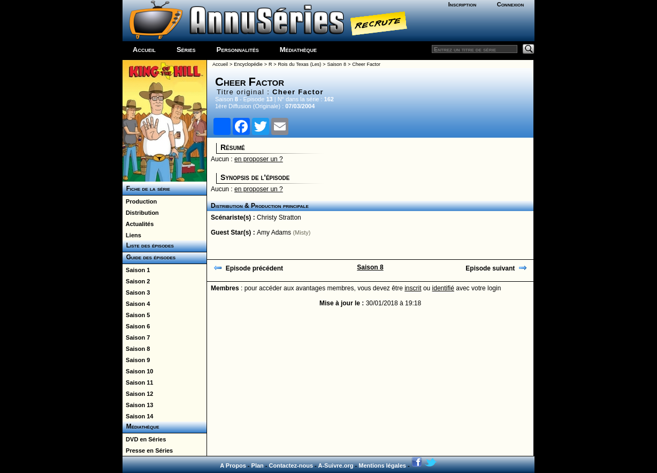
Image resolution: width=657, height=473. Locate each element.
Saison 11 (138, 382)
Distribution (141, 212)
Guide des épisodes (149, 257)
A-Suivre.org (335, 465)
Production (140, 201)
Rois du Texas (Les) (300, 64)
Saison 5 (136, 315)
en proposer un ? (258, 159)
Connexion (510, 4)
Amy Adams (274, 232)
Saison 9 (136, 360)
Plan (257, 465)
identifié (443, 288)
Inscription (462, 4)
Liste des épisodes (148, 245)
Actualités (138, 224)
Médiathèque (298, 50)
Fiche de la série (146, 188)
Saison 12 (138, 394)
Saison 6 (136, 326)
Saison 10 (138, 371)
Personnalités (238, 50)
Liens (132, 235)
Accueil (144, 50)
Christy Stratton (279, 217)
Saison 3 (136, 292)
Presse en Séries (148, 450)
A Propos (233, 465)
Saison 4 (136, 304)
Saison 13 (138, 405)
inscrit (412, 288)
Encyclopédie (248, 64)
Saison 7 (136, 337)
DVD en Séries (144, 439)
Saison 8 (136, 349)
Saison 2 (136, 281)
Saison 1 (136, 270)
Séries (186, 50)
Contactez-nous (291, 465)
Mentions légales (382, 465)
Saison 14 (138, 416)
